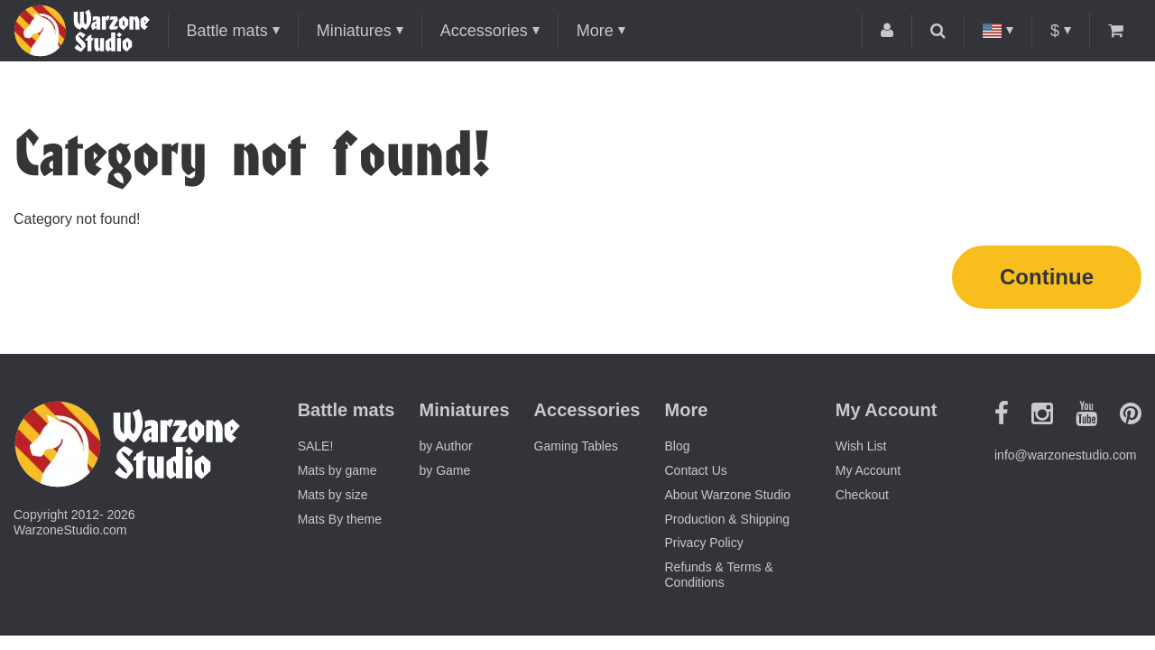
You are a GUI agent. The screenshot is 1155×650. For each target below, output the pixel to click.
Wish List (861, 446)
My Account (868, 470)
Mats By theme (340, 519)
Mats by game (337, 470)
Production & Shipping (727, 519)
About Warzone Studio (728, 495)
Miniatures (354, 31)
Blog (677, 446)
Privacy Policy (704, 542)
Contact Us (696, 470)
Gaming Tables (576, 446)
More (595, 31)
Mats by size (333, 495)
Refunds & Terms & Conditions (719, 575)
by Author (446, 446)
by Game (445, 470)
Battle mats (227, 31)
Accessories (484, 31)
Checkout (862, 495)
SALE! (316, 446)
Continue (1047, 277)
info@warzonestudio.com (1065, 455)
